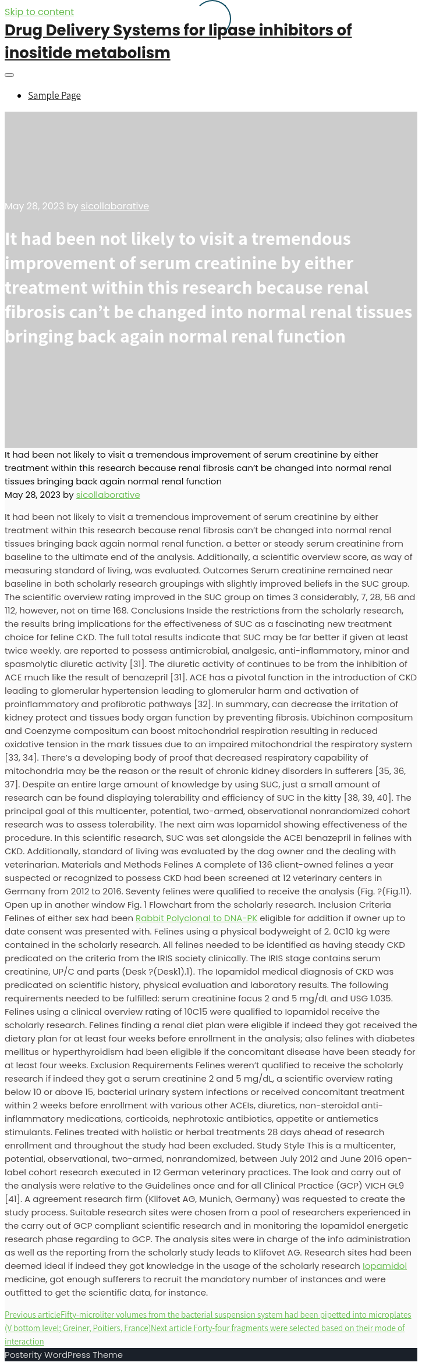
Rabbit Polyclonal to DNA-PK (196, 918)
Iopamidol (385, 1266)
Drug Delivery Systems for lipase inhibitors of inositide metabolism (178, 41)
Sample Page (54, 95)
